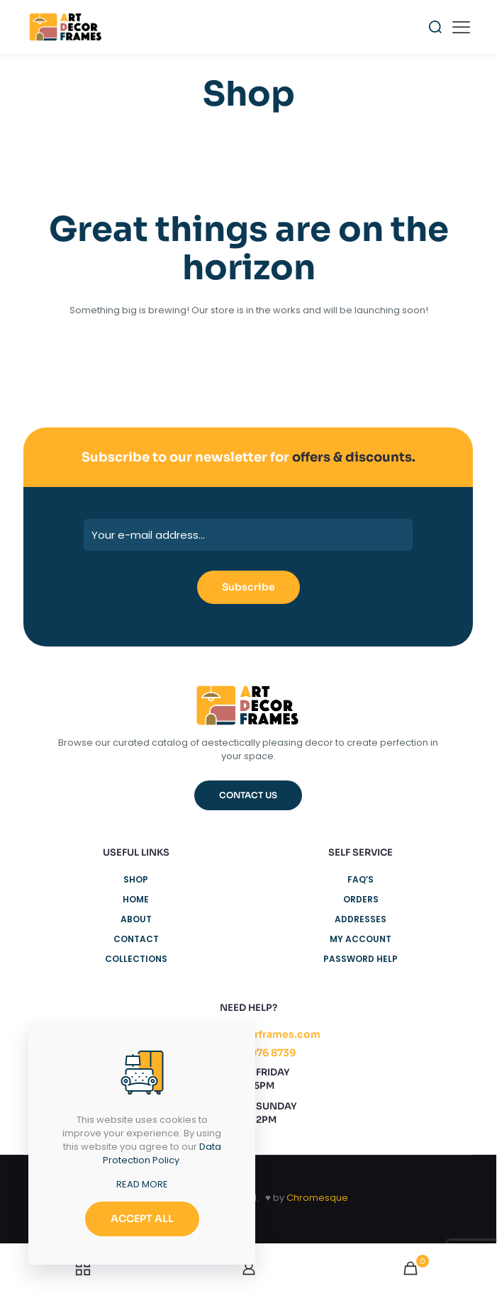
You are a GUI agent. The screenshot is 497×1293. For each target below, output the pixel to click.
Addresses (360, 919)
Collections (136, 959)
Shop (135, 879)
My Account (360, 939)
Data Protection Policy (162, 1153)
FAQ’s (360, 879)
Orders (361, 899)
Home (136, 899)
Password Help (360, 959)
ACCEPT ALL (142, 1218)
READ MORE (142, 1184)
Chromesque (317, 1197)
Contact (136, 939)
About (136, 919)
